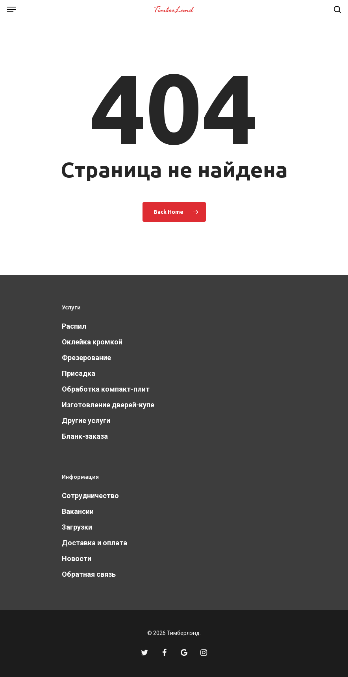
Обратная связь (89, 574)
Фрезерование (86, 357)
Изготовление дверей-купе (108, 405)
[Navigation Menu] (11, 9)
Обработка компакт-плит (106, 389)
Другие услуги (86, 420)
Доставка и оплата (94, 543)
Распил (74, 326)
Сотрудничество (90, 495)
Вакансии (78, 511)
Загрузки (77, 527)
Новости (76, 558)
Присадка (78, 373)
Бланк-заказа (85, 436)
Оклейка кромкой (92, 342)
